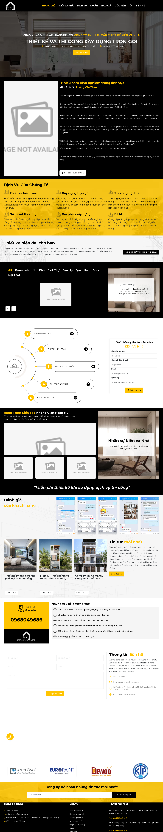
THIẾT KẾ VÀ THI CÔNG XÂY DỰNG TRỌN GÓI (81, 41)
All (10, 270)
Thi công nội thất (127, 193)
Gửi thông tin (123, 795)
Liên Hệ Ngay (81, 52)
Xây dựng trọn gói (75, 193)
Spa (78, 270)
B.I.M (118, 214)
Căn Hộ (67, 270)
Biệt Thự (53, 270)
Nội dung (115, 378)
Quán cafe (22, 270)
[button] (105, 609)
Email (113, 369)
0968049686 (26, 620)
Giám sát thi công (23, 214)
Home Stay (91, 270)
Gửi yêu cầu (134, 390)
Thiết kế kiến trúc (23, 193)
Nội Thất (14, 275)
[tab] (105, 609)
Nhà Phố (39, 270)
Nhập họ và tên (118, 351)
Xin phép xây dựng (76, 214)
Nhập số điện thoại (119, 360)
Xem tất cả (116, 574)
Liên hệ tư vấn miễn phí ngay (141, 252)
